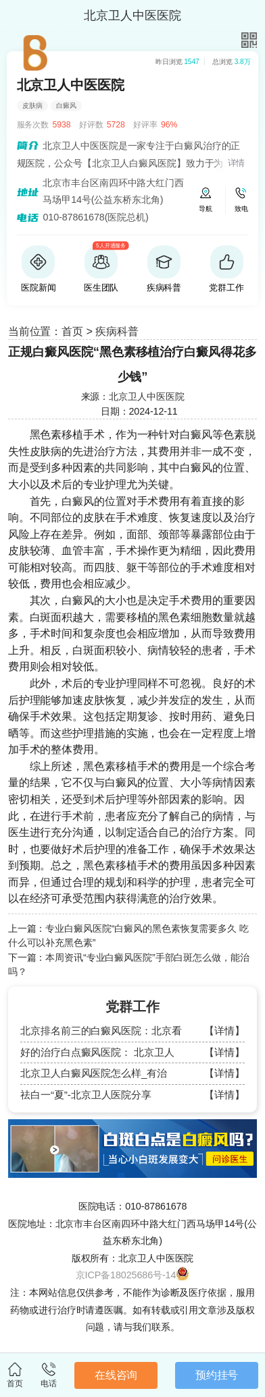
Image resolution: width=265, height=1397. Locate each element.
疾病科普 (117, 331)
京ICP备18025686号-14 (126, 1275)
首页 (72, 331)
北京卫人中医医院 (146, 396)
